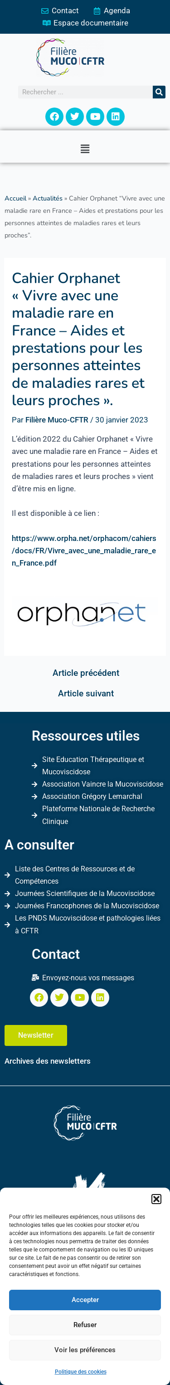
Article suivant (86, 693)
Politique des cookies (81, 1372)
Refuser (85, 1325)
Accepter (85, 1300)
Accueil (15, 198)
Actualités (48, 198)
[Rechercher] (159, 92)
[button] (156, 1199)
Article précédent (86, 673)
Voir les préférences (85, 1350)
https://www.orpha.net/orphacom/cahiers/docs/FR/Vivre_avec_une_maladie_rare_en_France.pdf (84, 550)
